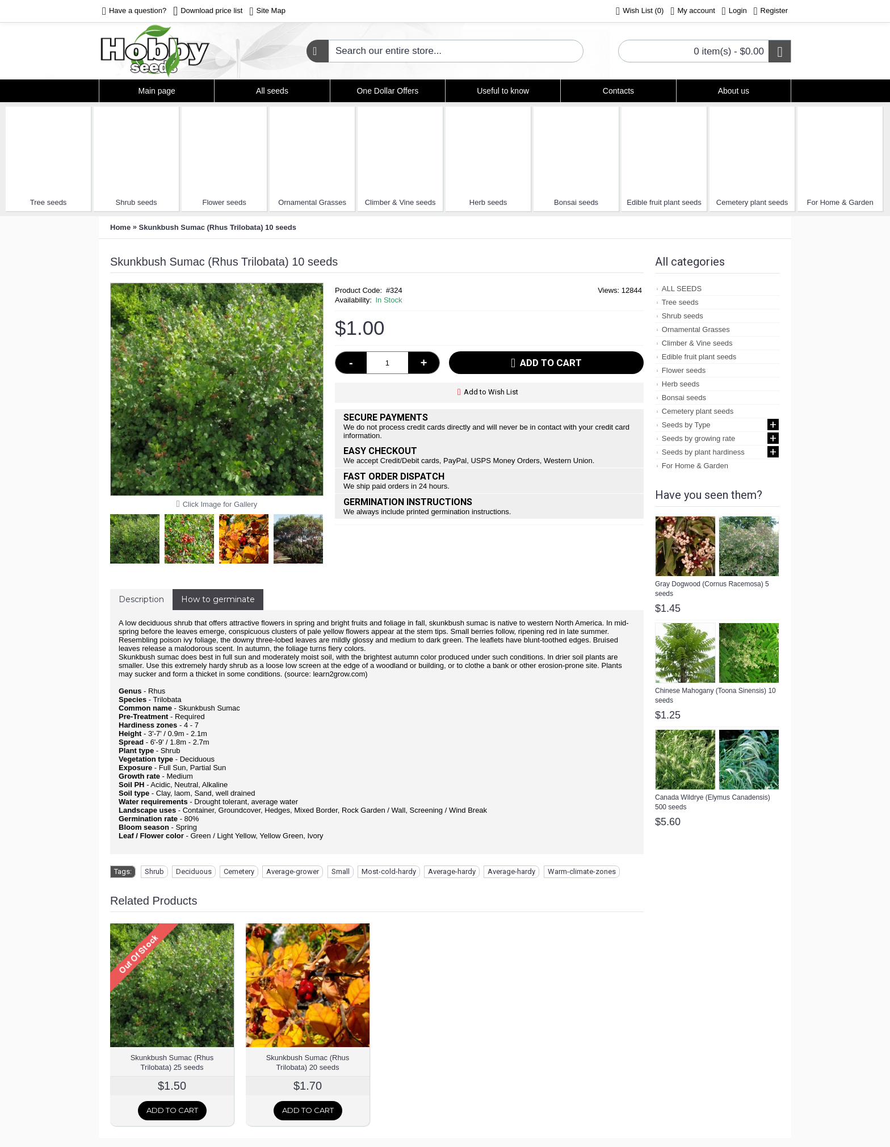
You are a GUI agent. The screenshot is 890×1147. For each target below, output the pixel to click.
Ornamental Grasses (312, 202)
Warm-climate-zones (582, 871)
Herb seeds (488, 202)
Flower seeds (224, 202)
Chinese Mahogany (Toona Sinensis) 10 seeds (715, 695)
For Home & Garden (840, 202)
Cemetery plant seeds (752, 202)
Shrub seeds (136, 202)
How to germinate (218, 599)
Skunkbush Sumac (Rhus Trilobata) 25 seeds (172, 1062)
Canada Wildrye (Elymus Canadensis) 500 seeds (712, 802)
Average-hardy (452, 871)
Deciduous (194, 871)
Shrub (154, 871)
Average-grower (292, 871)
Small (340, 871)
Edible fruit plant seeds (664, 202)
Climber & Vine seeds (400, 202)
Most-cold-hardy (389, 871)
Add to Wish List (491, 392)
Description (141, 599)
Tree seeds (48, 202)
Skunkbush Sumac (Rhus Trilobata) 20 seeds (308, 1062)
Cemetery (239, 871)
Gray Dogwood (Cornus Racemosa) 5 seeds (712, 589)
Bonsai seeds (576, 202)
